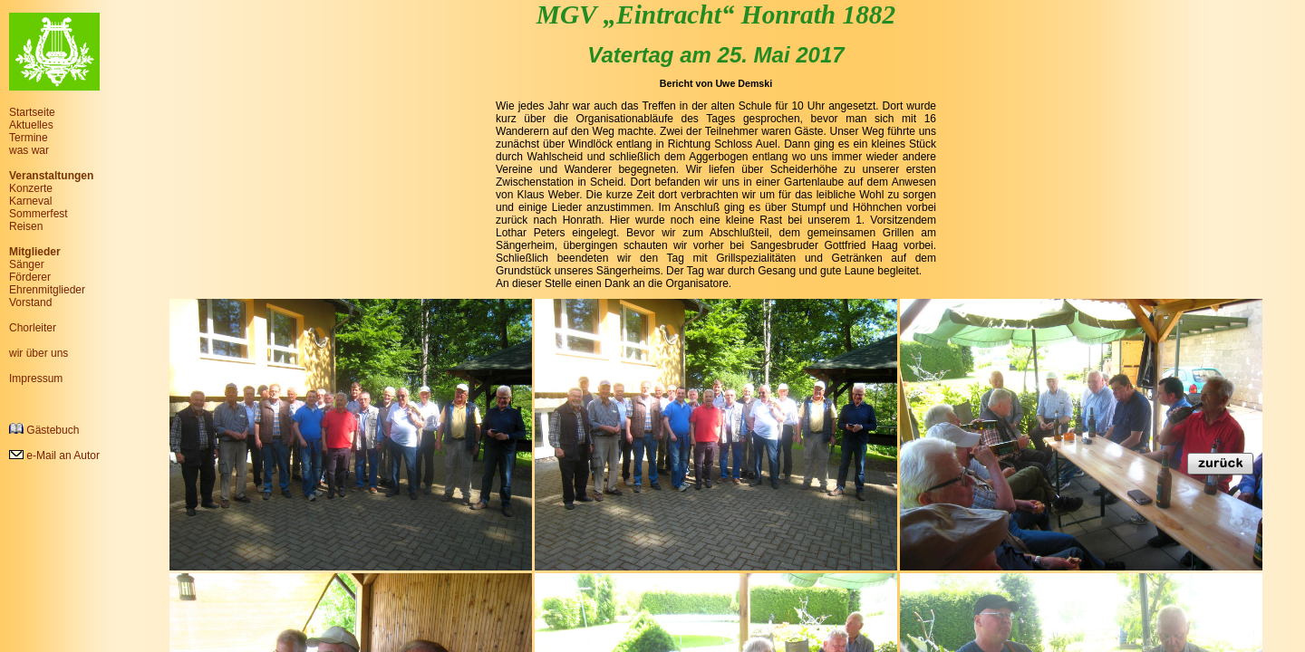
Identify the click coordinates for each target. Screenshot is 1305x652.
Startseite (32, 112)
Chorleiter (32, 327)
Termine (28, 137)
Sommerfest (38, 213)
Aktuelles (31, 125)
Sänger (26, 264)
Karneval (30, 201)
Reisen (26, 226)
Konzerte (31, 188)
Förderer (30, 277)
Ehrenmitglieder (47, 289)
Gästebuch (44, 429)
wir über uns (38, 353)
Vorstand (30, 302)
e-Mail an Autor (54, 455)
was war (29, 150)
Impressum (36, 378)
